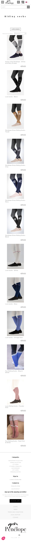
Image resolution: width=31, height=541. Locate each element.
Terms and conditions (15, 512)
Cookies (15, 517)
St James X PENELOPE (16, 466)
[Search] (14, 6)
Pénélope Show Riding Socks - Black (15, 236)
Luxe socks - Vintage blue (14, 337)
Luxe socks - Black (11, 96)
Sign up (15, 501)
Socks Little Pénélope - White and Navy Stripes (15, 62)
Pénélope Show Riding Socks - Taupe (15, 131)
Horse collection (15, 462)
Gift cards (15, 470)
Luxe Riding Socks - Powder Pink (14, 406)
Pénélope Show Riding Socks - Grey (15, 166)
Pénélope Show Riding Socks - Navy (15, 201)
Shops (15, 506)
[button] (3, 538)
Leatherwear (15, 468)
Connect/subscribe (15, 479)
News (15, 509)
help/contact (15, 489)
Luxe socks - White (11, 270)
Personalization (15, 472)
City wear (16, 464)
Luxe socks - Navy (11, 304)
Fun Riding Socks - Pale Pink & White (15, 441)
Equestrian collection (16, 460)
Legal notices (15, 514)
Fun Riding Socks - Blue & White (14, 371)
